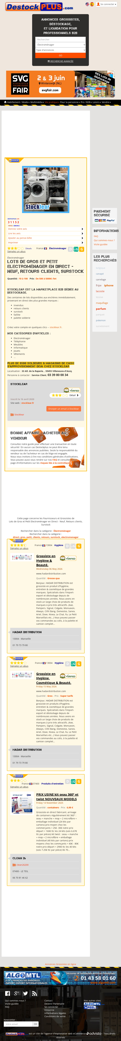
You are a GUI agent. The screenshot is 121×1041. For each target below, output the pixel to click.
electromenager (69, 537)
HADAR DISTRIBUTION (27, 632)
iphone (108, 285)
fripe (98, 285)
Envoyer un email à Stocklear (64, 408)
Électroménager (57, 248)
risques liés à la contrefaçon (55, 462)
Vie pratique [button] (52, 102)
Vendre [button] (106, 102)
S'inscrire (49, 1010)
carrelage (101, 279)
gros (22, 537)
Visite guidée (100, 244)
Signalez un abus (16, 251)
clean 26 (19, 858)
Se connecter (51, 1006)
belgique (100, 267)
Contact (48, 1000)
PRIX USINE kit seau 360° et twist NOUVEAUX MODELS (57, 796)
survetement (102, 326)
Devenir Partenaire (54, 1003)
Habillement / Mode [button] (18, 102)
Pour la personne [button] (70, 102)
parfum (101, 309)
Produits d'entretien (52, 783)
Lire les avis (14, 233)
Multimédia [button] (37, 102)
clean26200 (23, 864)
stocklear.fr (56, 327)
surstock (55, 537)
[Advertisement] (46, 135)
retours (45, 537)
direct (16, 537)
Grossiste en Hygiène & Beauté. (45, 560)
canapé (100, 273)
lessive (99, 297)
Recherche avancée (60, 61)
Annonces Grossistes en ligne (60, 964)
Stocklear (19, 384)
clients (36, 537)
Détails (29, 248)
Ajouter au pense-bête (20, 237)
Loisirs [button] (97, 102)
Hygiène (58, 545)
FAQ (54, 459)
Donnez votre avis (17, 228)
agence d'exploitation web (58, 1033)
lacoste (100, 291)
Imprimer (13, 242)
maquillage (102, 302)
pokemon (101, 320)
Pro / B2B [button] (86, 102)
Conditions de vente (55, 1016)
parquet (100, 314)
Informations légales (55, 1013)
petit (29, 537)
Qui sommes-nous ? (104, 240)
